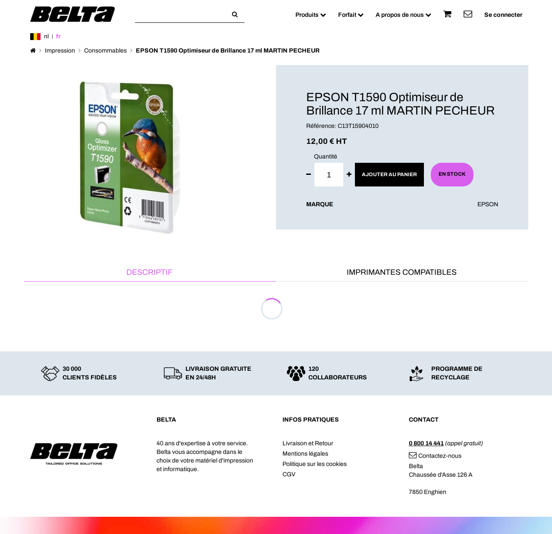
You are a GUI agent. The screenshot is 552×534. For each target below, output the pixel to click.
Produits (310, 15)
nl (46, 36)
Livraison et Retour (307, 443)
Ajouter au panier (389, 174)
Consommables (105, 50)
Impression (60, 50)
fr (58, 36)
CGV (288, 474)
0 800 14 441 (426, 443)
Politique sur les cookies (314, 464)
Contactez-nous (435, 456)
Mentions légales (305, 453)
